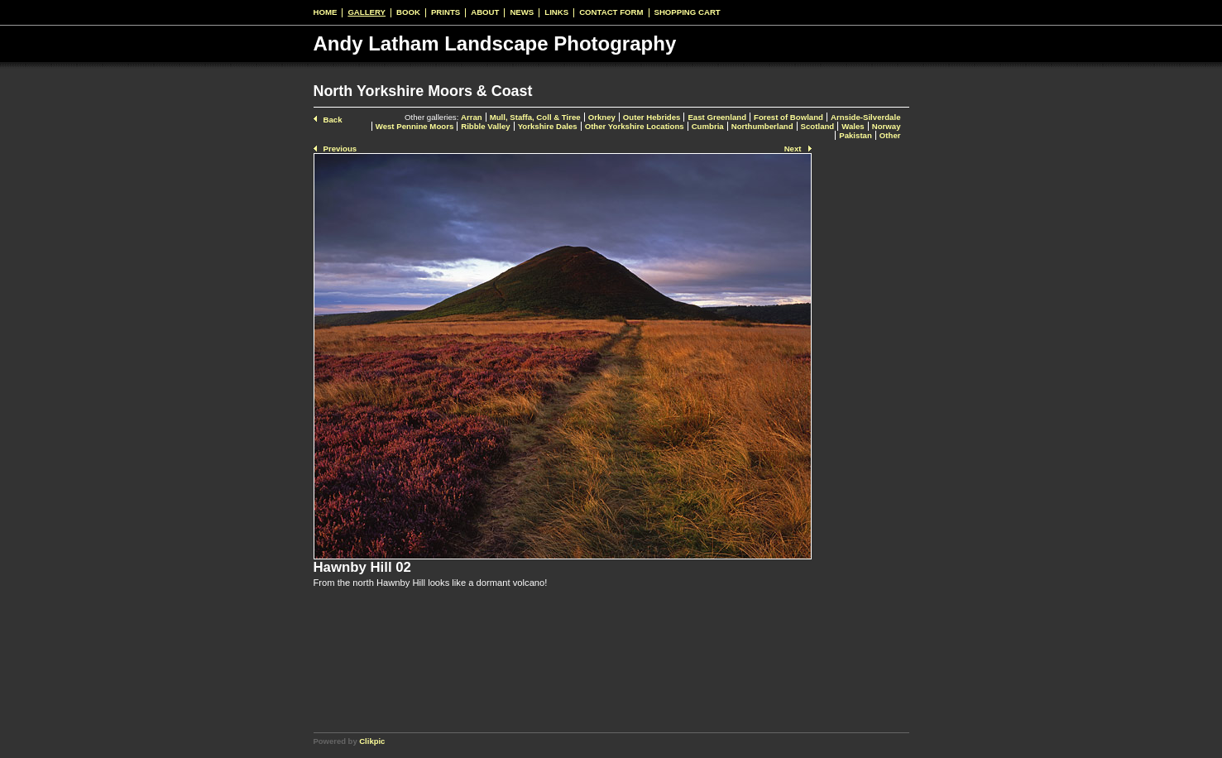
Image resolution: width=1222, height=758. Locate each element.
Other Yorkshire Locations (634, 126)
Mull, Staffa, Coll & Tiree (535, 117)
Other (890, 135)
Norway (886, 126)
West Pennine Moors (414, 126)
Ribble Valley (485, 126)
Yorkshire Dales (547, 126)
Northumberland (762, 126)
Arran (471, 117)
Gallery (366, 12)
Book (408, 12)
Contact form (611, 12)
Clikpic (372, 741)
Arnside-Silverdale (866, 117)
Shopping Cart (687, 12)
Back (333, 119)
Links (556, 12)
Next (793, 148)
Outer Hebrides (652, 117)
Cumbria (708, 126)
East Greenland (717, 117)
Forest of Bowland (788, 117)
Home (326, 12)
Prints (445, 12)
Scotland (818, 126)
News (522, 12)
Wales (852, 126)
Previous (340, 148)
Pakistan (855, 135)
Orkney (602, 117)
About (485, 12)
